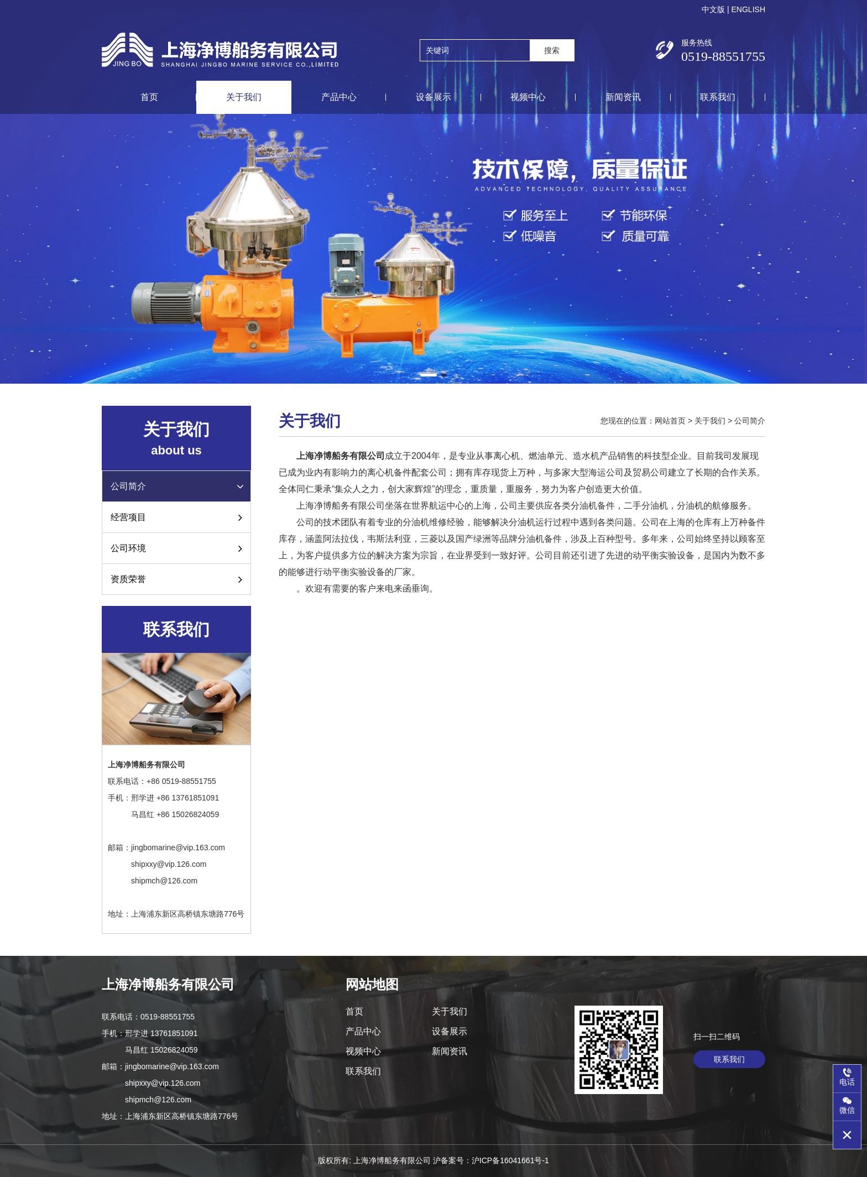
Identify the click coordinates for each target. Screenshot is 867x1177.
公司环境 (176, 548)
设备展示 (433, 97)
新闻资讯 (623, 97)
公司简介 (178, 486)
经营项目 (176, 517)
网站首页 (670, 420)
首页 (149, 97)
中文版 (713, 9)
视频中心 (528, 97)
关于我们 (244, 97)
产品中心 (339, 97)
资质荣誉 (176, 579)
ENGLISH (748, 9)
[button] (428, 375)
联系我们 (717, 97)
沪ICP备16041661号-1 (510, 1160)
